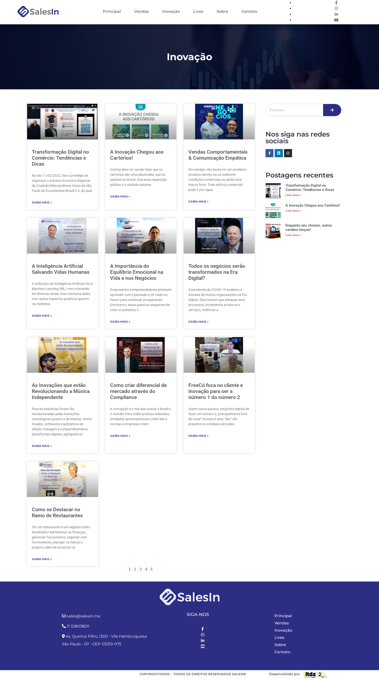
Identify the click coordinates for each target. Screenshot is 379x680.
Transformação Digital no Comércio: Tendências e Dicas (60, 158)
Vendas (141, 11)
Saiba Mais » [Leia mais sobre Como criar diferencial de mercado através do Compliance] (120, 436)
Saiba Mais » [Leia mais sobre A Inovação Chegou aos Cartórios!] (120, 196)
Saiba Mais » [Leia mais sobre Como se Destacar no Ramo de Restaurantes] (42, 559)
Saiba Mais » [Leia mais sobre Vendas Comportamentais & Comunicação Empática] (198, 201)
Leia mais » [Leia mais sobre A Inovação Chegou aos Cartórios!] (293, 211)
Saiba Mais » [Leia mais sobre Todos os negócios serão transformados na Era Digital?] (198, 321)
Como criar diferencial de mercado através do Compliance (138, 391)
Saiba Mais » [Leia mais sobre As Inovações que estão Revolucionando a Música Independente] (42, 446)
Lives (198, 11)
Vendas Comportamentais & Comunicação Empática (218, 155)
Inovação (171, 11)
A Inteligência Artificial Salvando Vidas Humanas (61, 269)
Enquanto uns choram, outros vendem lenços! (309, 227)
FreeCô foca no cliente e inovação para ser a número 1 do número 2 (215, 391)
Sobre (222, 11)
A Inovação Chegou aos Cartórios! (313, 205)
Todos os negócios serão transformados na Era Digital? (216, 272)
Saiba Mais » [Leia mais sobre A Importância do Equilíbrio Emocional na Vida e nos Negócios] (120, 321)
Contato (249, 11)
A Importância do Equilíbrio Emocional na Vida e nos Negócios (136, 272)
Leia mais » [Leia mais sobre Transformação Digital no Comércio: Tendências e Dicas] (293, 195)
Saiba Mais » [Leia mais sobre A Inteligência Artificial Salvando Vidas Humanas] (42, 315)
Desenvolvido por (284, 674)
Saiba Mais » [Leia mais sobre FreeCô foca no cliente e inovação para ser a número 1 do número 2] (198, 436)
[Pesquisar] (332, 110)
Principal (112, 11)
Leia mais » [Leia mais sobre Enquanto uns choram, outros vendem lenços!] (293, 235)
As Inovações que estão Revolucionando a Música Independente (61, 391)
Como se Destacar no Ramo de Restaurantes (57, 512)
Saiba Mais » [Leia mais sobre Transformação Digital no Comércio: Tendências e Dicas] (42, 202)
